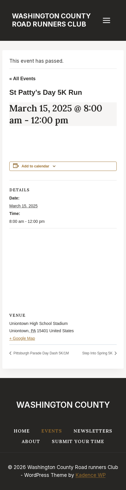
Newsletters (93, 431)
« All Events (22, 78)
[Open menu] (109, 20)
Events (51, 431)
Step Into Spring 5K (97, 353)
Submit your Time (78, 441)
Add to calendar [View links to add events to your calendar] (35, 166)
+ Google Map (22, 338)
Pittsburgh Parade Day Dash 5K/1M (41, 353)
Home (22, 431)
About (31, 441)
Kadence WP (91, 475)
